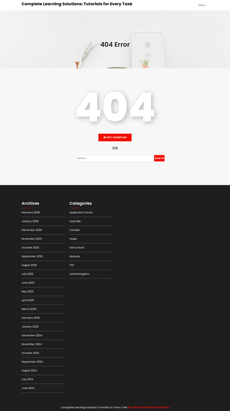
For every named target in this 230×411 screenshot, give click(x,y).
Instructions (76, 247)
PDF (71, 265)
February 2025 (31, 318)
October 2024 (30, 353)
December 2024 (32, 335)
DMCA (202, 5)
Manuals (74, 256)
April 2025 (28, 300)
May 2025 (28, 291)
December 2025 (32, 230)
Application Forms (80, 212)
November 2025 (32, 239)
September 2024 (32, 362)
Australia (74, 221)
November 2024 (32, 344)
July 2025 (27, 274)
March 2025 (29, 309)
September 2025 (32, 256)
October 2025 (30, 247)
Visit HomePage (115, 137)
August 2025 (29, 265)
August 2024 (29, 370)
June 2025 (28, 283)
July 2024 (27, 379)
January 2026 (30, 221)
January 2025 (30, 326)
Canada (74, 230)
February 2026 (31, 212)
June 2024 (28, 388)
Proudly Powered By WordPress (148, 407)
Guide (73, 239)
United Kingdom (79, 274)
